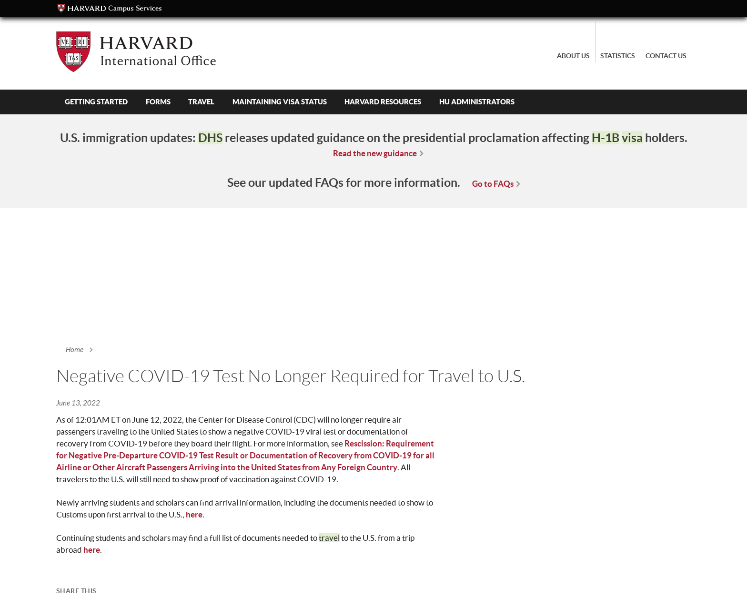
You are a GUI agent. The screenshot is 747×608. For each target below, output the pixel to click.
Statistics (617, 56)
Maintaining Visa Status (279, 102)
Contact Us (666, 56)
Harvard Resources (382, 102)
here (194, 514)
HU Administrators (477, 102)
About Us (573, 56)
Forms (158, 102)
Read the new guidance (375, 153)
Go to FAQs (493, 183)
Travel (201, 102)
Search (551, 102)
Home (74, 349)
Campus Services (109, 8)
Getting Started (96, 102)
